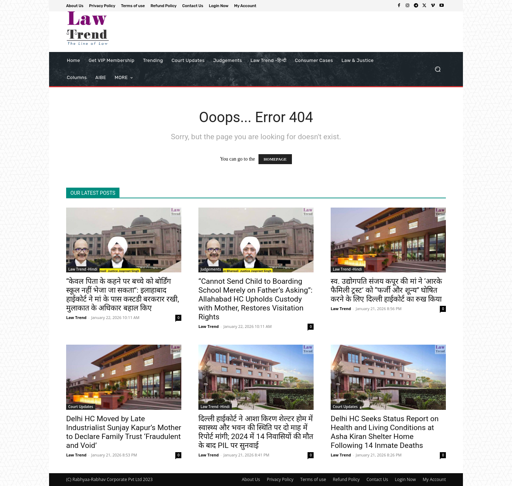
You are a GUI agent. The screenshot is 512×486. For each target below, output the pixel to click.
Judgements (211, 269)
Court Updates (80, 406)
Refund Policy (346, 479)
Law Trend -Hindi (82, 269)
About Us (251, 479)
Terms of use (313, 479)
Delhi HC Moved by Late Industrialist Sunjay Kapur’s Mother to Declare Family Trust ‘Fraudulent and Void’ (123, 432)
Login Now (405, 479)
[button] (437, 69)
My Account (434, 479)
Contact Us (377, 479)
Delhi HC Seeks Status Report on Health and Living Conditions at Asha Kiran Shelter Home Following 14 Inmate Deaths (385, 432)
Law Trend (76, 317)
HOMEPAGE (275, 159)
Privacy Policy (280, 479)
